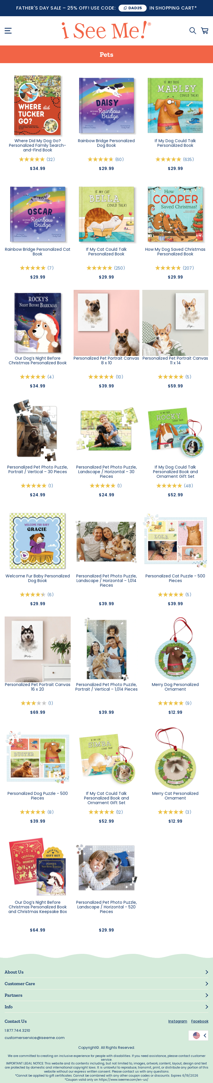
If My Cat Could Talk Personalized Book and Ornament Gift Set (106, 798)
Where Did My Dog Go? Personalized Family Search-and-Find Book (37, 145)
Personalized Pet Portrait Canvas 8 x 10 (106, 361)
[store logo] (106, 31)
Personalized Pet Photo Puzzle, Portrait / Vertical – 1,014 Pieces (106, 687)
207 (189, 268)
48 (189, 486)
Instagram (177, 1021)
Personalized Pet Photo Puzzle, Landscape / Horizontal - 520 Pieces (106, 907)
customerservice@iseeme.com (35, 1037)
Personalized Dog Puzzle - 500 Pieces (38, 796)
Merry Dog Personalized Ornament (175, 687)
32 (51, 159)
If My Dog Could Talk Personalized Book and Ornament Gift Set (175, 472)
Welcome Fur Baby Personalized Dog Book (38, 578)
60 (120, 159)
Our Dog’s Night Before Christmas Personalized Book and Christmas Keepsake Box (37, 907)
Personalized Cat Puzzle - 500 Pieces (175, 578)
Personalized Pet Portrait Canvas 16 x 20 (37, 687)
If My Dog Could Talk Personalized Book (175, 143)
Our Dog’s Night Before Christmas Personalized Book (38, 361)
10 (120, 377)
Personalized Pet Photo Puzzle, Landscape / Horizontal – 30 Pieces (106, 472)
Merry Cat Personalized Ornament (175, 796)
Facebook (199, 1021)
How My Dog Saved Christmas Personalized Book (175, 252)
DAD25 (135, 8)
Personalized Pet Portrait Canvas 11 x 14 (175, 361)
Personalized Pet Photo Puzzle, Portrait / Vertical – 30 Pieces (37, 470)
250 (120, 268)
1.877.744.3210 (17, 1030)
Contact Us (16, 1021)
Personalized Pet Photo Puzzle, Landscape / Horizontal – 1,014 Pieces (106, 581)
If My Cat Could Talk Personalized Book (106, 252)
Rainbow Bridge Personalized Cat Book (37, 252)
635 (189, 159)
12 (120, 812)
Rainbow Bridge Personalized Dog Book (106, 143)
